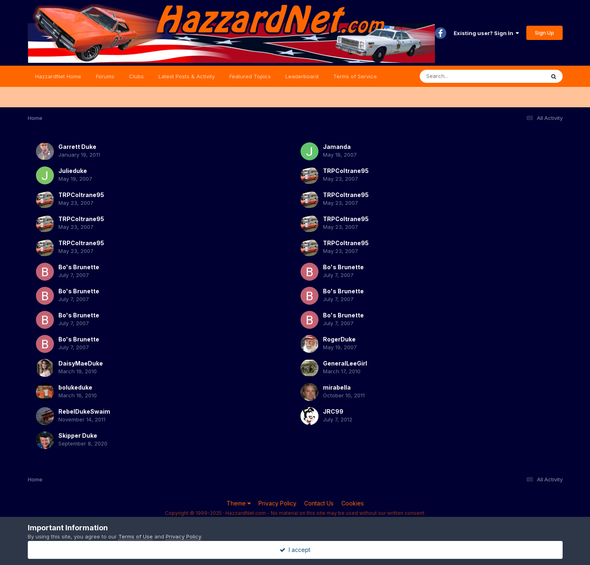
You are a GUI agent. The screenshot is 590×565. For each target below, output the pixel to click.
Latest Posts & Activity (186, 76)
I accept (295, 549)
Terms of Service (355, 76)
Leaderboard (301, 76)
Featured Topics (250, 76)
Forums (105, 76)
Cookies (352, 503)
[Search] (460, 76)
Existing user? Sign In (486, 33)
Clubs (136, 76)
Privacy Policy (277, 503)
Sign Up (544, 32)
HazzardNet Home (58, 76)
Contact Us (319, 503)
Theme (239, 503)
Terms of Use (135, 536)
